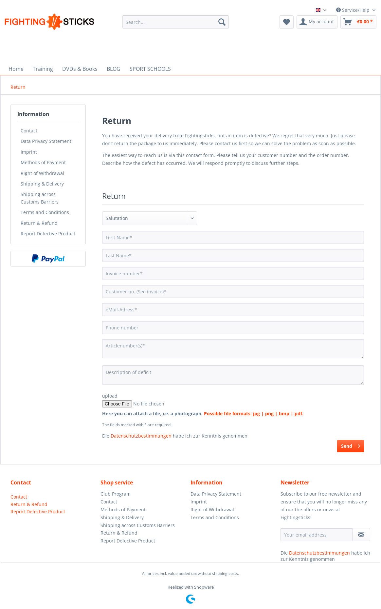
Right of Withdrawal (42, 173)
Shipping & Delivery (42, 184)
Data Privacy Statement (46, 141)
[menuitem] (175, 25)
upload (110, 396)
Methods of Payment (43, 162)
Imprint (29, 152)
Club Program (115, 494)
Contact (29, 131)
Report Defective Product (48, 233)
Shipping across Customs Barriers (40, 198)
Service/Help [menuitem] (353, 10)
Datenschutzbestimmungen (141, 436)
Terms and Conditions (45, 212)
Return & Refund (39, 223)
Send (350, 445)
